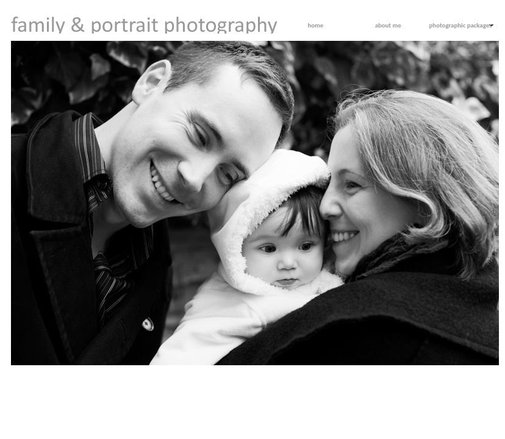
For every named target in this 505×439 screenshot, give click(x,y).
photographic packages (460, 25)
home (315, 25)
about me (388, 25)
